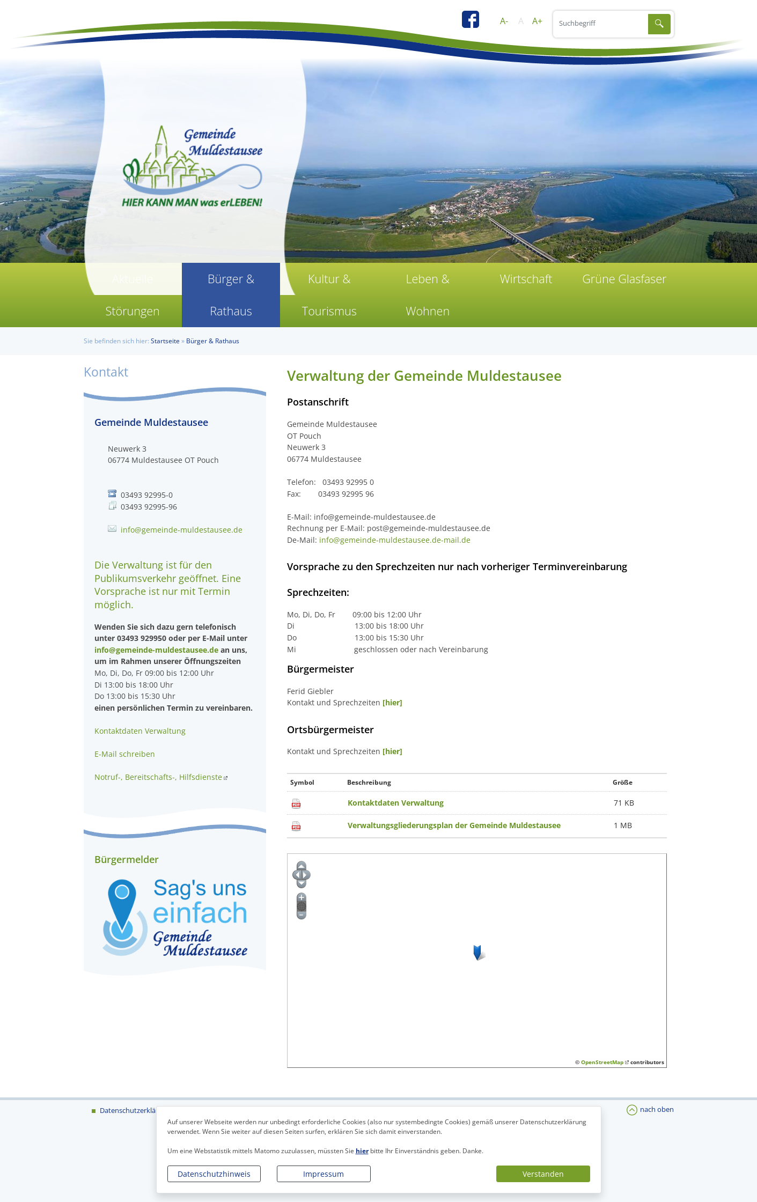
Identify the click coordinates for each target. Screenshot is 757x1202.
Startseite (165, 340)
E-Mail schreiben (124, 754)
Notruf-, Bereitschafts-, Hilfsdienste (158, 777)
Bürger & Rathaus (231, 295)
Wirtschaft (525, 278)
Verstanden (543, 1174)
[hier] (391, 702)
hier (362, 1150)
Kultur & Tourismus (329, 295)
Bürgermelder (126, 859)
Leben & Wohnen (428, 295)
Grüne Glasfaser (624, 278)
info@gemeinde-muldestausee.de (181, 530)
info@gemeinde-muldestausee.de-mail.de (395, 540)
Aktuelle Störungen (132, 295)
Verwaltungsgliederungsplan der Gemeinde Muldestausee (454, 825)
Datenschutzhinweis (214, 1174)
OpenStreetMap (602, 1062)
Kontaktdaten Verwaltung (396, 803)
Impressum (323, 1174)
